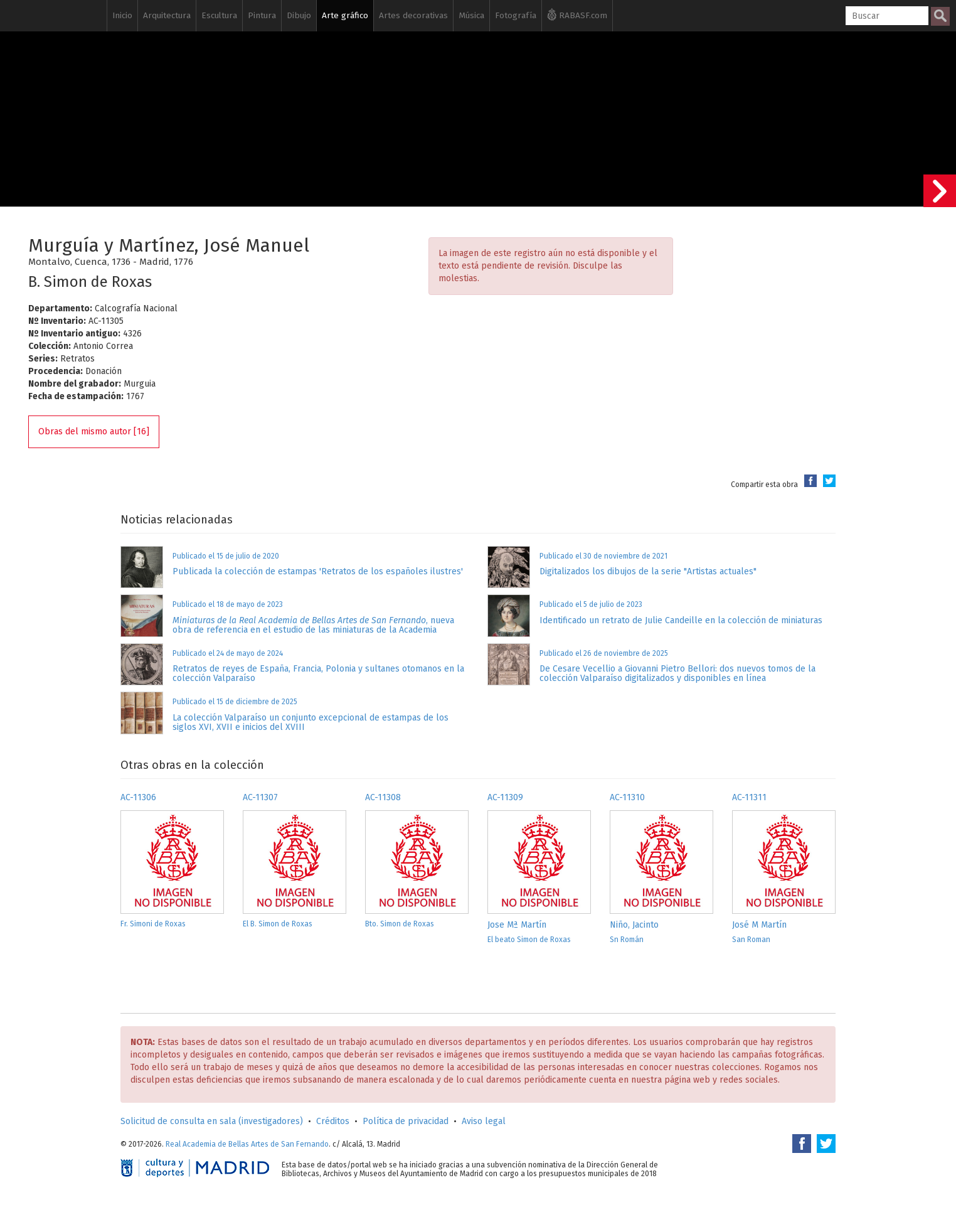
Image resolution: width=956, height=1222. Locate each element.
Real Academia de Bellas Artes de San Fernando (247, 1144)
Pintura (262, 15)
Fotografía (515, 15)
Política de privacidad (406, 1121)
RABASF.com (577, 14)
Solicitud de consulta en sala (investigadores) (211, 1121)
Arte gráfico (345, 15)
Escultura (219, 15)
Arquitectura (167, 15)
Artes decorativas (413, 15)
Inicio (122, 15)
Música (471, 15)
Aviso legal (484, 1121)
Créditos (332, 1121)
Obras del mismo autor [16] (93, 431)
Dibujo (299, 15)
